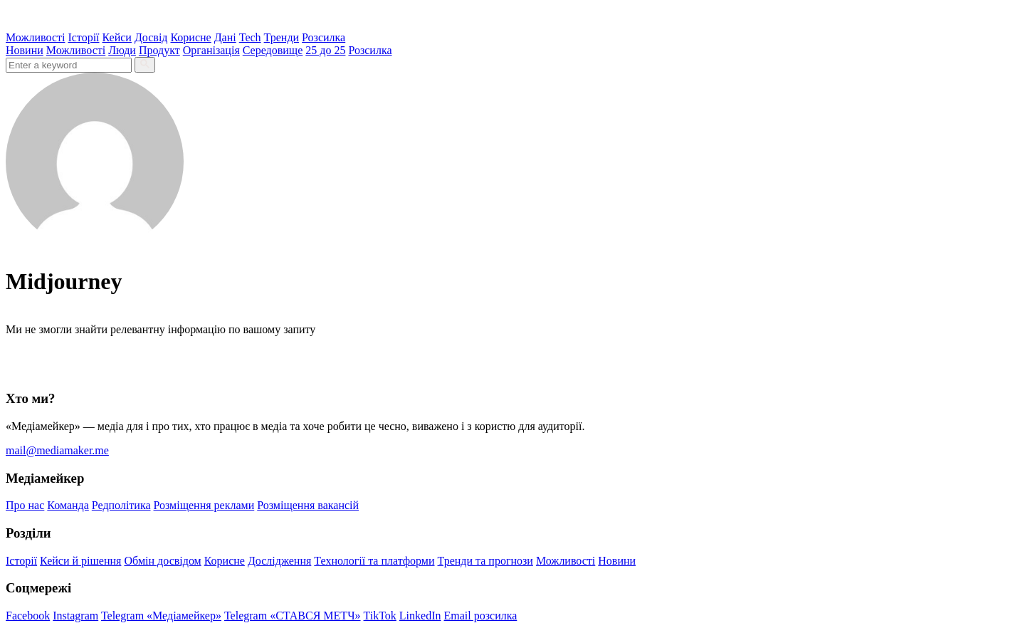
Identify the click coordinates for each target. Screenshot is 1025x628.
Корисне (190, 37)
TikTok (380, 615)
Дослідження (279, 561)
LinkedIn (420, 615)
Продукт (159, 50)
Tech (250, 37)
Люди (122, 50)
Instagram (75, 615)
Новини (24, 50)
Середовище (273, 50)
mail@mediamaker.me (57, 450)
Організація (211, 50)
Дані (225, 37)
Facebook (28, 615)
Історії (83, 37)
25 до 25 (325, 50)
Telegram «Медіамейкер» (161, 615)
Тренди (282, 37)
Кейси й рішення (80, 561)
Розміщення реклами (204, 505)
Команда (68, 505)
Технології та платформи (374, 561)
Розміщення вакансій (308, 505)
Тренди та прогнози (485, 561)
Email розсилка (480, 615)
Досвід (151, 37)
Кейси (117, 37)
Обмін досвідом (162, 561)
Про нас (25, 505)
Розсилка (323, 37)
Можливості (35, 37)
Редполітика (121, 505)
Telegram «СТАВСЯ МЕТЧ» (292, 615)
